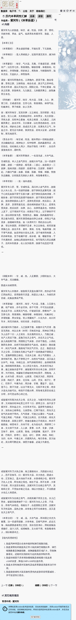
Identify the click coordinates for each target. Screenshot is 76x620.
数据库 (4, 11)
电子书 (13, 11)
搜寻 (49, 16)
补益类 (4, 20)
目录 (32, 16)
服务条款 (20, 612)
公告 (25, 11)
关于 (32, 11)
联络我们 (40, 11)
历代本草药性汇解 (16, 16)
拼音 (40, 16)
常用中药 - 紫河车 (10, 601)
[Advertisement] (29, 264)
